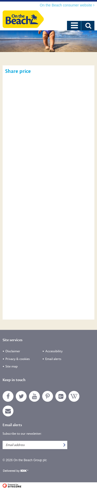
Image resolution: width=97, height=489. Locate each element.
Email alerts (53, 359)
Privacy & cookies (17, 359)
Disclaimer (12, 351)
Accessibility (54, 351)
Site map (11, 366)
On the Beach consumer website (66, 5)
